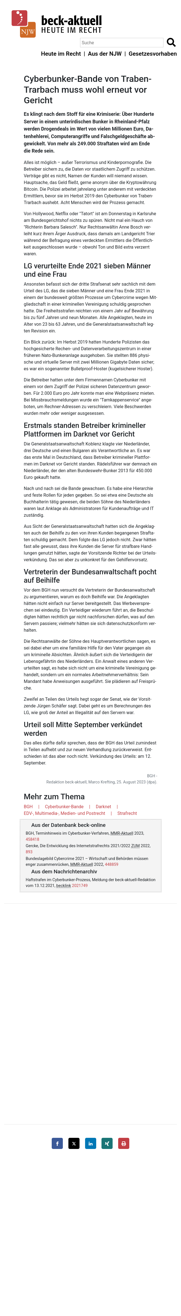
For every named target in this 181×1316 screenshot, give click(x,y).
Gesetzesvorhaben (153, 53)
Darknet (103, 806)
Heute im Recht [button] (61, 53)
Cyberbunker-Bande (64, 806)
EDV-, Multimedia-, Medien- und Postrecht (64, 813)
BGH (28, 806)
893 (29, 852)
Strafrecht (127, 813)
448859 (111, 864)
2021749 (80, 885)
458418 (32, 839)
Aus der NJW (105, 53)
